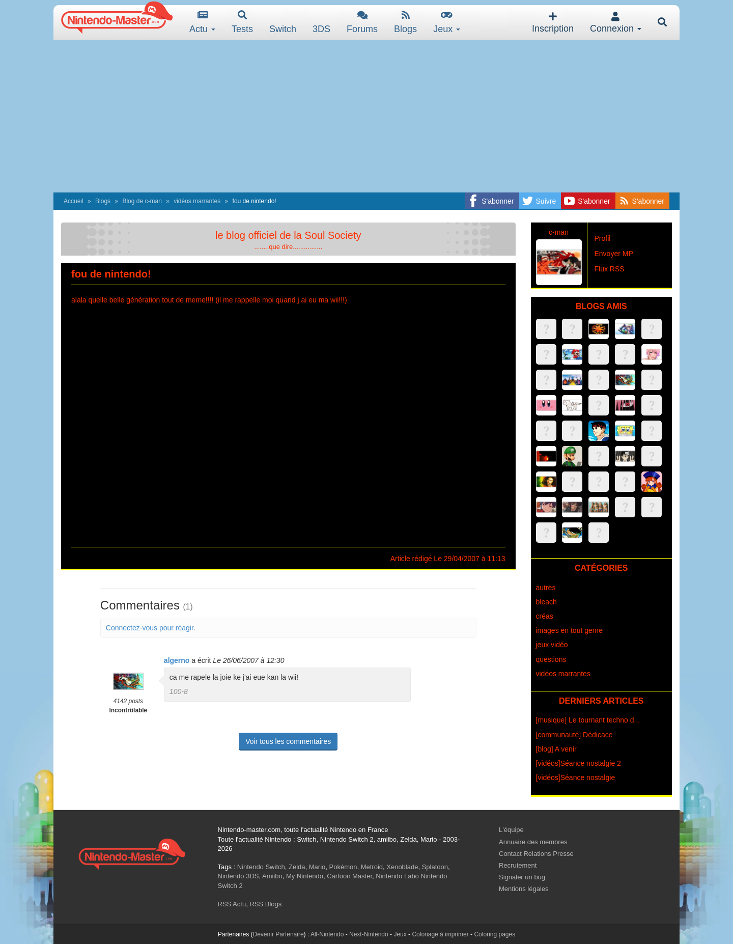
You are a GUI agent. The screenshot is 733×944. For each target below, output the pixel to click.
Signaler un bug (522, 877)
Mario (317, 867)
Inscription (553, 23)
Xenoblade (402, 867)
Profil (603, 238)
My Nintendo (304, 876)
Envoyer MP (614, 253)
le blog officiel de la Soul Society (288, 235)
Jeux (446, 22)
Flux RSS (610, 269)
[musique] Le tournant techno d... (588, 720)
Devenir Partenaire (278, 934)
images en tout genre (569, 630)
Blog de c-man (141, 201)
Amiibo (272, 876)
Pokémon (343, 867)
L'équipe (511, 830)
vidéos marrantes (197, 201)
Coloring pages (494, 934)
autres (546, 588)
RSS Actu (232, 904)
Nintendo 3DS (238, 876)
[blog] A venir (556, 749)
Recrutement (518, 865)
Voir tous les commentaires (288, 741)
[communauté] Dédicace (574, 735)
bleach (546, 602)
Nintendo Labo (397, 876)
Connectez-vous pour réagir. (150, 628)
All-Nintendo (327, 934)
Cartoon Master (349, 876)
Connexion (615, 23)
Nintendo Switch (261, 867)
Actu (202, 22)
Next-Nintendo (368, 934)
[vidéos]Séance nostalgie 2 (578, 763)
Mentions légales (524, 889)
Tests (242, 22)
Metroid (372, 867)
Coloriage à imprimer (440, 934)
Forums (362, 22)
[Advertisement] (366, 116)
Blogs (405, 22)
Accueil (73, 201)
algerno (177, 660)
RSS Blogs (265, 904)
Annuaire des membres (533, 842)
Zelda (297, 867)
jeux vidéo (552, 645)
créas (544, 616)
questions (551, 659)
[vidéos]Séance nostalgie (575, 777)
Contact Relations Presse (536, 853)
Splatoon (435, 867)
